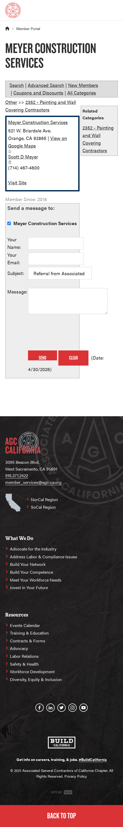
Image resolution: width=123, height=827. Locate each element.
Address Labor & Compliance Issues (43, 557)
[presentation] (68, 333)
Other (11, 102)
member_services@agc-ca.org (33, 482)
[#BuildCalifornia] (62, 742)
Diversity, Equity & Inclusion (36, 679)
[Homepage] (13, 10)
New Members (83, 85)
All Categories (81, 92)
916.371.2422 (16, 475)
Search (16, 85)
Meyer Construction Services (38, 122)
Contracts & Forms (27, 641)
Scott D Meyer (23, 156)
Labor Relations (24, 656)
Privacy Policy (75, 776)
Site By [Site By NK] (61, 792)
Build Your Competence (31, 572)
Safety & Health (24, 664)
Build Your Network (28, 564)
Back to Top (61, 815)
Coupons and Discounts (38, 92)
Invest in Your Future (29, 587)
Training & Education (29, 633)
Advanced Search (46, 85)
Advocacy (19, 648)
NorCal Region (44, 499)
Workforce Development (32, 671)
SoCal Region (43, 507)
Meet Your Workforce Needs (36, 580)
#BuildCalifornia (93, 759)
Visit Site (17, 182)
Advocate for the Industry (33, 549)
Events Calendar (25, 625)
